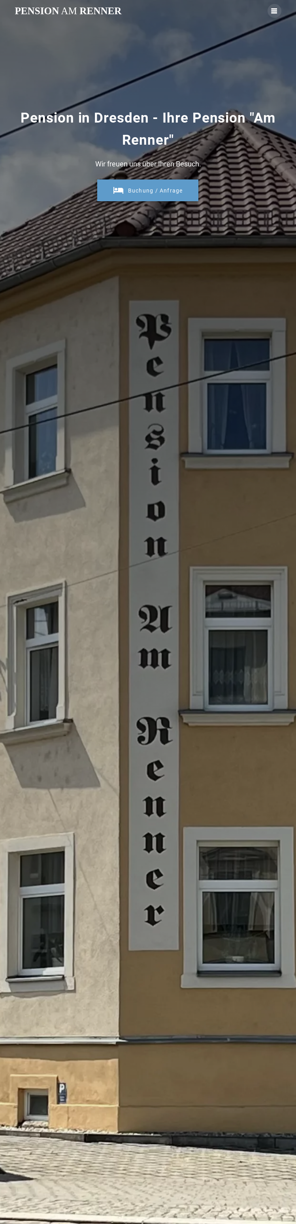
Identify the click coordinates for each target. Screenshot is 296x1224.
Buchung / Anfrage (148, 190)
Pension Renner (68, 11)
